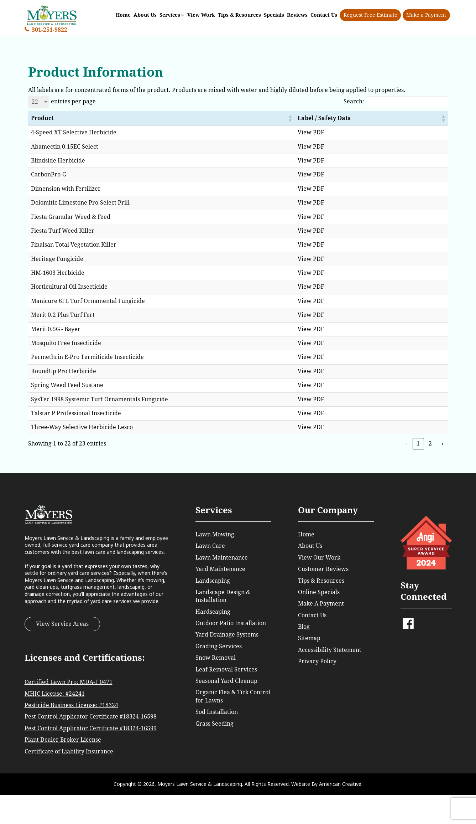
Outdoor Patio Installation (230, 623)
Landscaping (212, 580)
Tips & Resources (321, 580)
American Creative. (340, 784)
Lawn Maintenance (221, 557)
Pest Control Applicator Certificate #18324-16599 (91, 728)
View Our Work (319, 557)
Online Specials (319, 592)
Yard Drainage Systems (226, 634)
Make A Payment (321, 603)
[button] (312, 118)
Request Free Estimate (371, 14)
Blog (304, 626)
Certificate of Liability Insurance (69, 751)
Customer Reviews (323, 569)
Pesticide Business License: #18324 (71, 705)
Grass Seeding (214, 723)
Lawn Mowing (214, 534)
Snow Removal (215, 657)
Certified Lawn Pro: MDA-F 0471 (69, 682)
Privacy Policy (317, 661)
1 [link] (418, 443)
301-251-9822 (49, 29)
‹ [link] (406, 443)
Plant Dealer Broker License (63, 739)
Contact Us (312, 615)
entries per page (73, 101)
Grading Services (218, 646)
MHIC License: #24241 (55, 693)
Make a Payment (426, 14)
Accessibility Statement (329, 650)
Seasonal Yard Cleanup (226, 681)
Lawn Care (210, 545)
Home (306, 534)
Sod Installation (216, 712)
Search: (354, 101)
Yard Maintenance (220, 569)
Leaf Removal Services (226, 669)
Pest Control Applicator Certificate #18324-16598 (91, 716)
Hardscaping (212, 611)
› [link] (442, 443)
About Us (310, 545)
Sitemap (309, 638)
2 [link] (430, 443)
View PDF (333, 132)
